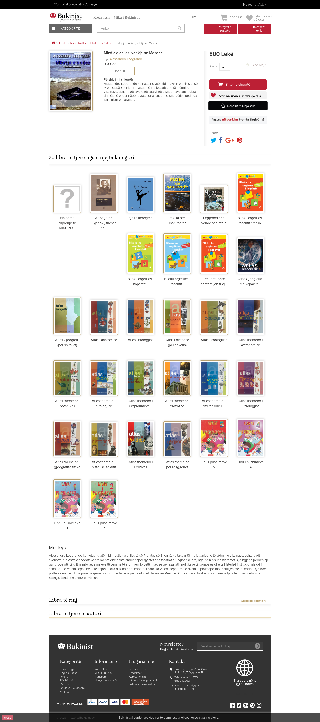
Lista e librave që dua (142, 684)
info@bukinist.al (184, 689)
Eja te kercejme (141, 218)
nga (106, 59)
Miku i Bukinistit (127, 17)
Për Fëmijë (66, 680)
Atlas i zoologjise (214, 340)
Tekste (64, 676)
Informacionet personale (143, 680)
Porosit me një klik (241, 106)
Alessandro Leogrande (126, 59)
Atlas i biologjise (141, 340)
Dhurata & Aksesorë (72, 688)
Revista (64, 684)
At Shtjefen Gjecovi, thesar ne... (104, 223)
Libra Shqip (67, 669)
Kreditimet (135, 673)
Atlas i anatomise (104, 340)
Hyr (193, 17)
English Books (68, 673)
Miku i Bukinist (103, 673)
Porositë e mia (137, 669)
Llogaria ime (141, 661)
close (8, 717)
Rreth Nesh (101, 669)
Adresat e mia (137, 676)
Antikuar (65, 691)
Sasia (213, 66)
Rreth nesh (101, 17)
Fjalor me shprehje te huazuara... (67, 223)
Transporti (100, 676)
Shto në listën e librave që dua (239, 96)
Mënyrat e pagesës (106, 680)
